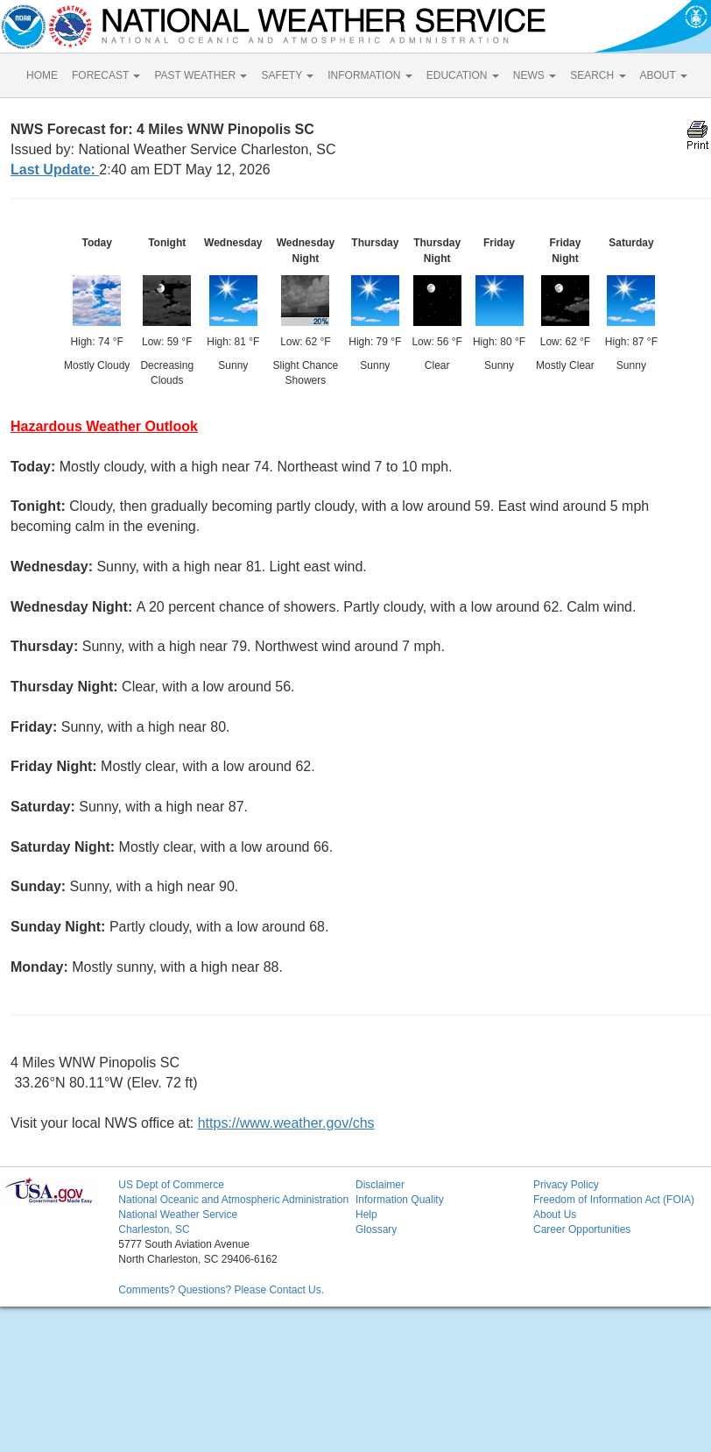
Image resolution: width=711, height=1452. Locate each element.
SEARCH (597, 75)
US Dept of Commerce (171, 1185)
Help (366, 1214)
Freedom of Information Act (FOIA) (613, 1199)
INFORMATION (369, 75)
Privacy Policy (566, 1185)
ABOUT (663, 75)
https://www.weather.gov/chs (286, 1123)
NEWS (534, 75)
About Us (554, 1214)
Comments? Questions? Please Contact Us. (221, 1290)
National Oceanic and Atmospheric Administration (233, 1199)
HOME (42, 75)
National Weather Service (177, 1214)
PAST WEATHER (200, 75)
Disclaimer (380, 1185)
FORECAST (106, 75)
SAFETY (287, 75)
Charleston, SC (153, 1229)
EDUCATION (462, 75)
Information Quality (400, 1199)
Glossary (376, 1229)
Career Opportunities (581, 1229)
